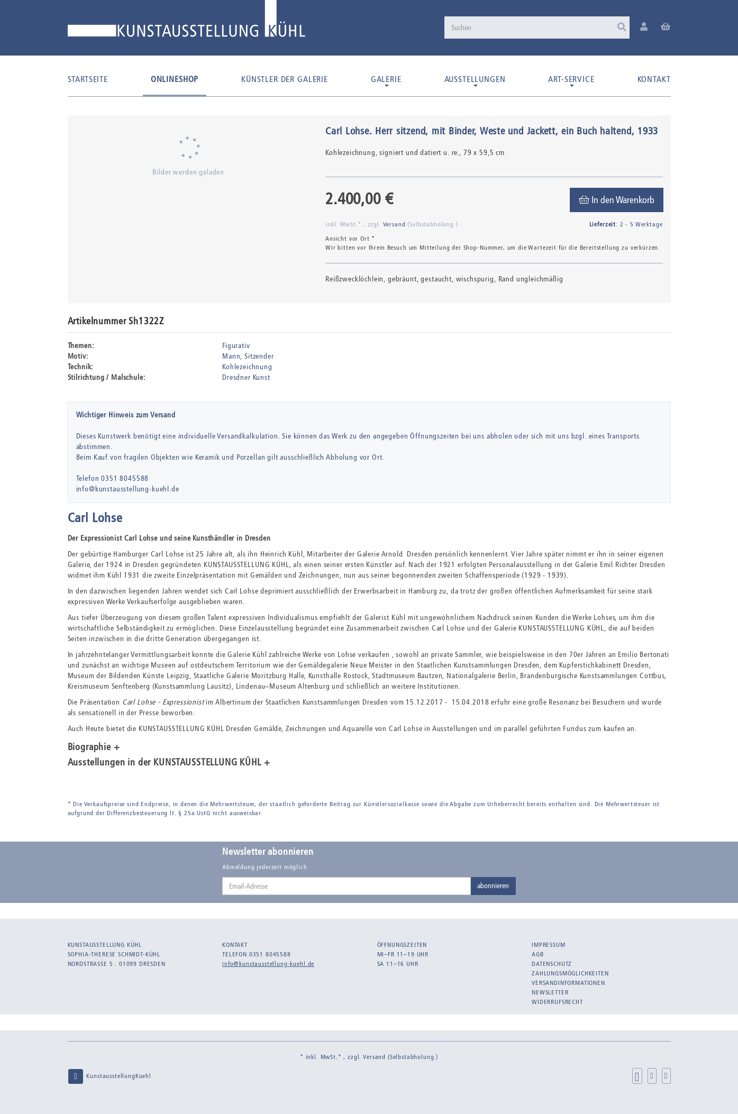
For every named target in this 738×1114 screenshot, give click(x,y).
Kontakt (654, 79)
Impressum (549, 945)
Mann (231, 356)
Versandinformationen (568, 983)
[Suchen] (537, 27)
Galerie (386, 80)
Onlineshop (174, 79)
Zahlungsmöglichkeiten (570, 973)
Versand (395, 224)
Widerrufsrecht (557, 1002)
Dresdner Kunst (246, 377)
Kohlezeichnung (247, 366)
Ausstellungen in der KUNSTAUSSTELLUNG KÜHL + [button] (169, 762)
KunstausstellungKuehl (109, 1076)
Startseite (88, 79)
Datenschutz (552, 964)
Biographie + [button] (94, 747)
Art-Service (571, 80)
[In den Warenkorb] (616, 200)
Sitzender (259, 356)
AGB (538, 954)
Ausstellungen (475, 80)
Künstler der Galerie (284, 79)
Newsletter (550, 992)
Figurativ (236, 345)
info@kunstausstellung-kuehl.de (268, 963)
